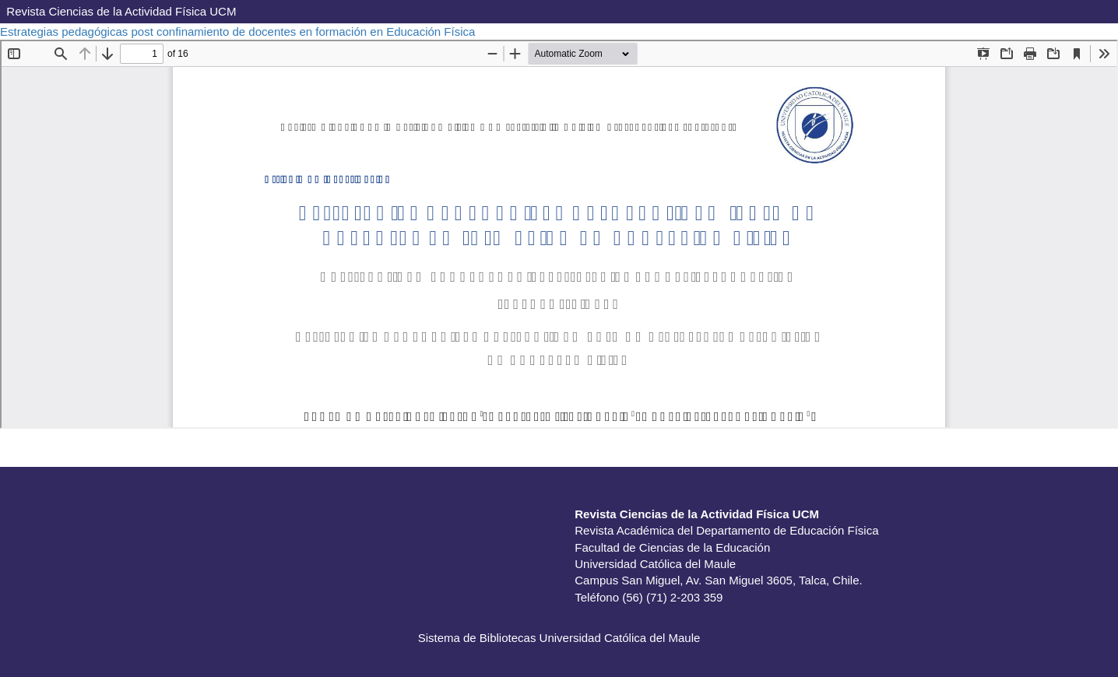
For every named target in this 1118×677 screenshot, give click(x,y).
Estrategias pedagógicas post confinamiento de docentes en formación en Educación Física (239, 31)
